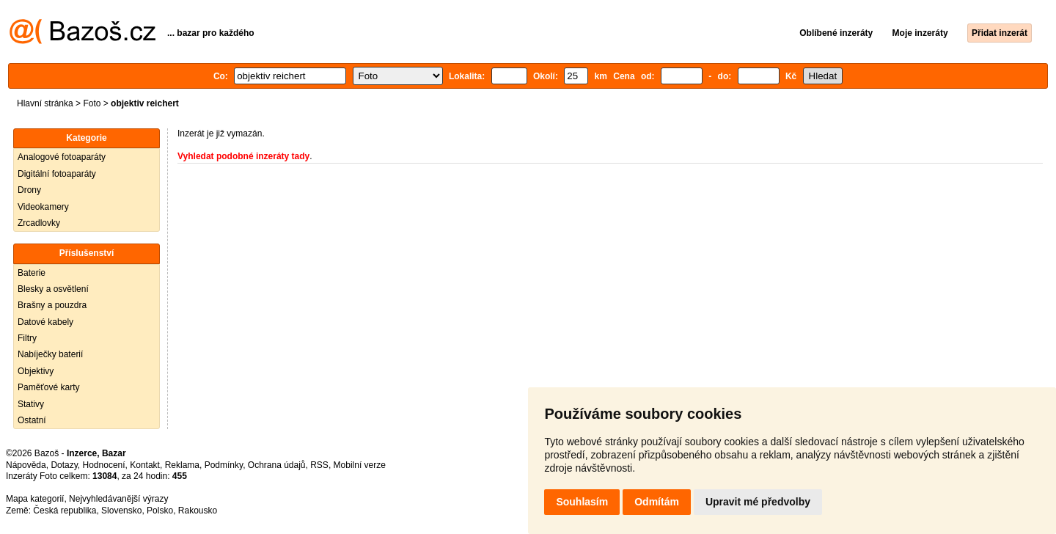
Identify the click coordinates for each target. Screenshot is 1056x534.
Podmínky (224, 465)
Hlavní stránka (45, 103)
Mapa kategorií (35, 499)
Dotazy (64, 465)
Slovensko (121, 510)
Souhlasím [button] (582, 502)
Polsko (160, 510)
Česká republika (64, 510)
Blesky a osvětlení (53, 289)
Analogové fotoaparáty (62, 157)
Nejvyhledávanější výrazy (118, 499)
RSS (319, 465)
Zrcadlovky (39, 223)
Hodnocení (104, 465)
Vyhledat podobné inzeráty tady (243, 156)
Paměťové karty (49, 387)
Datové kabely (45, 322)
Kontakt (145, 465)
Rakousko (197, 510)
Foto (91, 103)
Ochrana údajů (277, 465)
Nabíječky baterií (50, 354)
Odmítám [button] (656, 502)
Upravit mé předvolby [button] (757, 502)
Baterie (31, 273)
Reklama (182, 465)
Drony (29, 190)
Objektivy (36, 371)
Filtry (27, 338)
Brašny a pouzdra (52, 305)
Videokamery (43, 207)
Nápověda (26, 465)
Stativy (31, 404)
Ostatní (32, 420)
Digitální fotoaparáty (57, 174)
